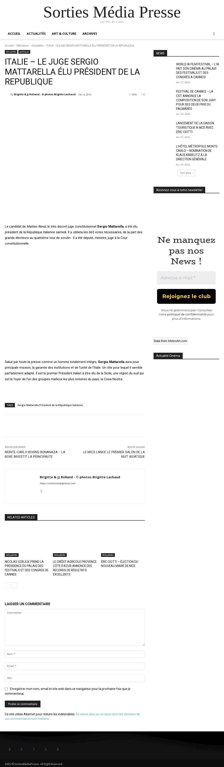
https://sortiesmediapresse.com (57, 483)
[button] (214, 34)
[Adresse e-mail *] (186, 278)
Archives (89, 33)
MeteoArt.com (177, 341)
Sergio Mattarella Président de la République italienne (50, 405)
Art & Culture (64, 33)
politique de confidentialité (186, 314)
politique (24, 52)
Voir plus (186, 173)
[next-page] (14, 584)
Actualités (36, 33)
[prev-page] (7, 584)
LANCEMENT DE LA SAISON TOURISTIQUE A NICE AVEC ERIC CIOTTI (195, 127)
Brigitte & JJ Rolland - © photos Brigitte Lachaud (45, 94)
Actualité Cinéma (168, 356)
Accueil (14, 33)
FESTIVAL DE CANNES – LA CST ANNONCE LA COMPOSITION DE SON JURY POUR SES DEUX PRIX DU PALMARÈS (196, 100)
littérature (22, 45)
